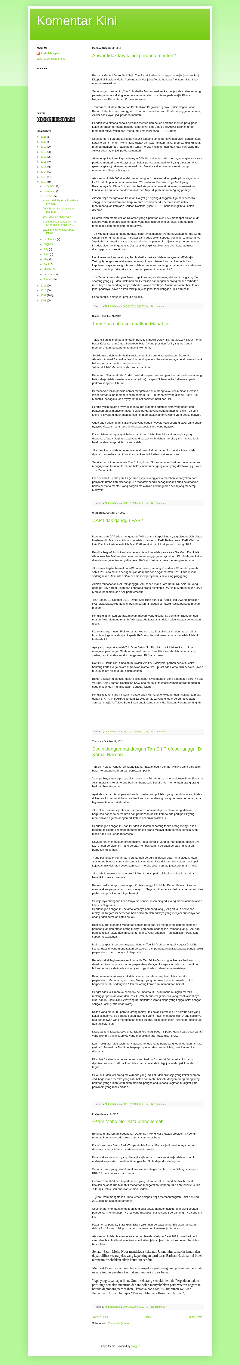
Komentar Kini (77, 20)
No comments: (159, 306)
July (46, 249)
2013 (44, 176)
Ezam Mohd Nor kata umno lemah (128, 1121)
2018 (44, 151)
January (48, 279)
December (50, 186)
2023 (44, 136)
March (48, 269)
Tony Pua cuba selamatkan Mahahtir (130, 323)
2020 (44, 141)
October (48, 196)
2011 (44, 285)
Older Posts (195, 1317)
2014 (44, 171)
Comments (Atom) (118, 1323)
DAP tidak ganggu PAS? (117, 520)
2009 (44, 295)
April (46, 264)
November (50, 191)
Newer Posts (100, 1317)
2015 (44, 166)
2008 (44, 300)
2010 (44, 290)
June (47, 254)
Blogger (135, 1346)
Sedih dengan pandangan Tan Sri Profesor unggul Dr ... (60, 223)
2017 (44, 156)
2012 (44, 181)
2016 (44, 161)
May (46, 259)
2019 (44, 146)
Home (148, 1317)
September (50, 239)
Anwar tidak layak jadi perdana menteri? (134, 55)
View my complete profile (51, 58)
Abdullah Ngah (50, 53)
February (49, 274)
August (48, 244)
